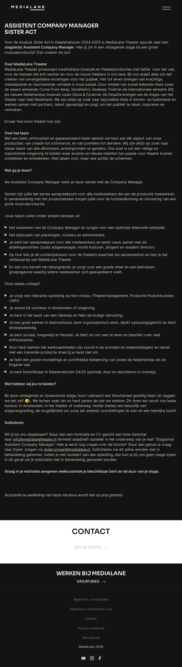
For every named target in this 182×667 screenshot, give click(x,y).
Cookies (91, 618)
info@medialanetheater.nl (34, 439)
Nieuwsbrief (91, 637)
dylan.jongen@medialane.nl (67, 449)
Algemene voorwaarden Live (91, 609)
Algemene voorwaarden (91, 599)
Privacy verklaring (91, 628)
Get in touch (91, 547)
